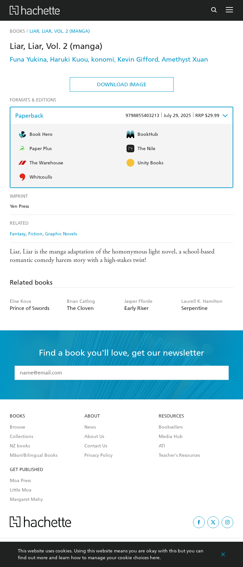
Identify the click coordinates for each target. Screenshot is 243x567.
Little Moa (20, 490)
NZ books (20, 446)
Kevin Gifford (137, 59)
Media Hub (171, 436)
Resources (171, 416)
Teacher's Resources (179, 455)
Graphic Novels (61, 234)
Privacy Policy (98, 455)
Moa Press (20, 480)
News (90, 427)
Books (17, 416)
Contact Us (95, 446)
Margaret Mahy (26, 499)
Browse (17, 427)
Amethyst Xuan (185, 59)
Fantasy (18, 234)
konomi (102, 59)
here (155, 558)
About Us (94, 436)
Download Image (121, 84)
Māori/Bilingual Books (33, 455)
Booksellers (171, 427)
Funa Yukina (28, 59)
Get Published (26, 469)
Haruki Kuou (69, 59)
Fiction (35, 234)
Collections (21, 436)
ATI (162, 446)
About (92, 416)
